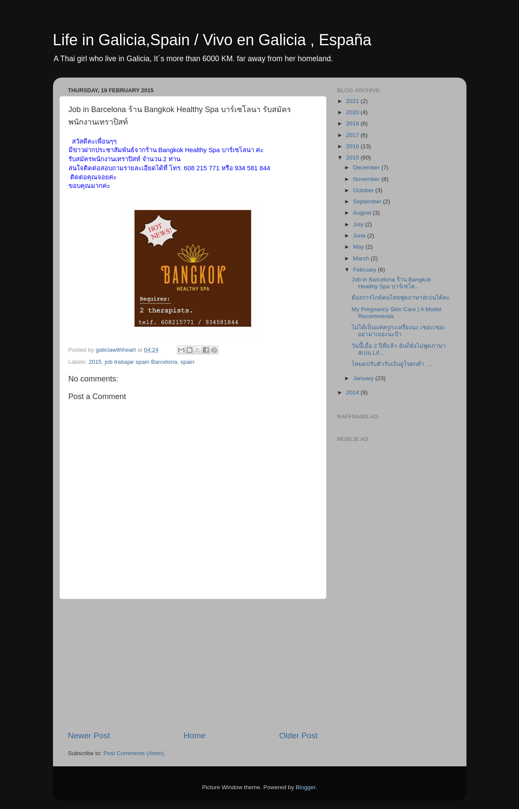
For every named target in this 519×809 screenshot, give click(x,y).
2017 (353, 135)
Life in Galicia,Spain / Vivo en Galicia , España (212, 40)
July (359, 224)
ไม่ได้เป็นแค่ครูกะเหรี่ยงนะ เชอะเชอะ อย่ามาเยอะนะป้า (398, 330)
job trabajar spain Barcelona (141, 362)
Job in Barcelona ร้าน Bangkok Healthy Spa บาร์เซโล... (391, 283)
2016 (353, 146)
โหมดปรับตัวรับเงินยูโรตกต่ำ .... (391, 364)
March (362, 258)
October (364, 190)
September (368, 201)
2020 (353, 112)
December (367, 167)
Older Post (298, 735)
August (363, 212)
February (365, 269)
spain (187, 362)
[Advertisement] (193, 664)
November (367, 179)
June (360, 235)
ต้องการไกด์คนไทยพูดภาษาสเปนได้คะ (400, 297)
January (364, 378)
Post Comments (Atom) (133, 753)
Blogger (306, 787)
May (359, 247)
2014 (353, 392)
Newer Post (89, 735)
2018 (353, 123)
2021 (353, 101)
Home (194, 735)
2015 (95, 362)
